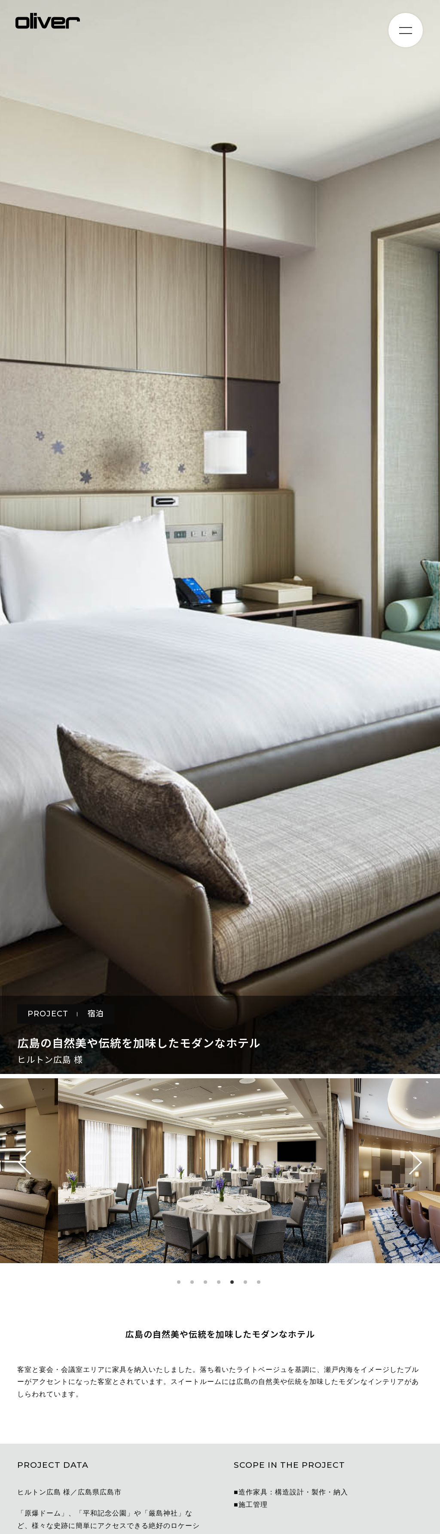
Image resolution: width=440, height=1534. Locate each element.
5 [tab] (232, 1282)
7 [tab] (258, 1282)
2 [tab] (192, 1282)
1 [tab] (178, 1282)
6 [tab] (245, 1282)
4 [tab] (218, 1282)
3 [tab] (205, 1282)
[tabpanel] (220, 1172)
